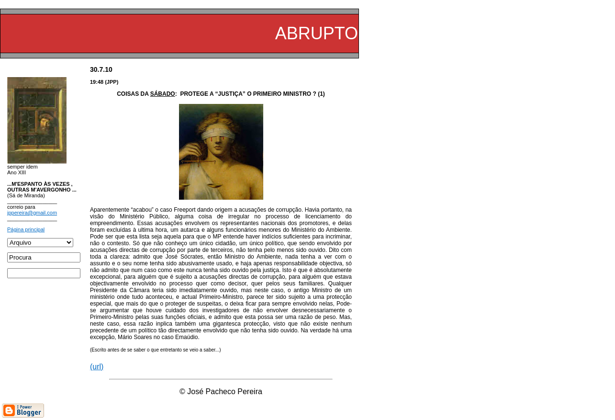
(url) (96, 367)
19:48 (96, 82)
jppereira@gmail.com (32, 213)
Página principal (26, 229)
